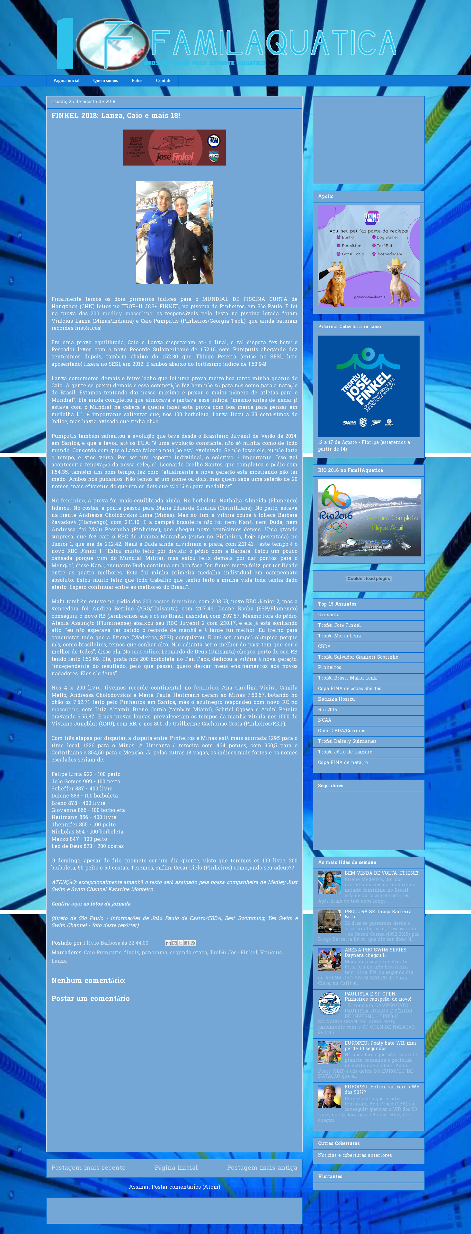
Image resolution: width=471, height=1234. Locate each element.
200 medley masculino (121, 314)
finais (131, 953)
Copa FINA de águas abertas (349, 689)
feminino (73, 501)
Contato (164, 80)
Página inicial (66, 80)
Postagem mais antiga (262, 1168)
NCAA (324, 720)
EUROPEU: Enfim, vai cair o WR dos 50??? (382, 1090)
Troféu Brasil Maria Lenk (347, 678)
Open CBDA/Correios (341, 731)
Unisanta (329, 615)
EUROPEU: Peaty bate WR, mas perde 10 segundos (381, 1046)
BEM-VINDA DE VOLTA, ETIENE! (381, 873)
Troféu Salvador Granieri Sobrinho (358, 657)
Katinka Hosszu (336, 699)
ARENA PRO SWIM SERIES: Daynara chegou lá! (376, 953)
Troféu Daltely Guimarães (347, 741)
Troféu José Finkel (233, 953)
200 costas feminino (169, 602)
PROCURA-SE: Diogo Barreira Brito (378, 915)
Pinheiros (329, 667)
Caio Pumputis (102, 953)
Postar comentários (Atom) (185, 1187)
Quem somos (105, 80)
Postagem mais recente (88, 1168)
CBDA (324, 647)
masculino (145, 652)
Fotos (137, 80)
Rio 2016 (327, 710)
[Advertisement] (369, 139)
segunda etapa (188, 953)
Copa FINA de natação (343, 763)
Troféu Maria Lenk (339, 636)
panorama (154, 953)
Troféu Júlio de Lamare (345, 752)
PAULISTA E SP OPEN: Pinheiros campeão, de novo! (378, 997)
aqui (76, 904)
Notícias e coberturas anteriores (355, 1155)
